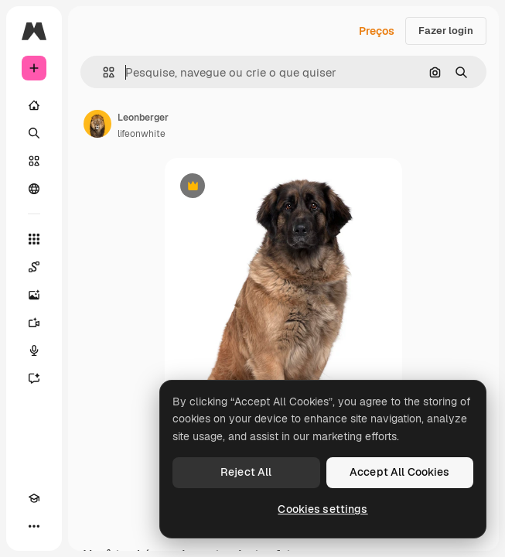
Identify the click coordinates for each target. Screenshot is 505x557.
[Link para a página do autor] (97, 124)
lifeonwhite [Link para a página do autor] (141, 134)
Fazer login (445, 30)
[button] (102, 72)
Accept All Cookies (400, 472)
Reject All (245, 472)
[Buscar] (34, 133)
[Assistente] (34, 378)
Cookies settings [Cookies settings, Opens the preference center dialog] (322, 509)
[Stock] (34, 161)
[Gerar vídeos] (34, 322)
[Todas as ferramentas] (34, 239)
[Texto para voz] (34, 350)
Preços (376, 31)
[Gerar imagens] (34, 294)
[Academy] (34, 498)
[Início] (34, 105)
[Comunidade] (34, 188)
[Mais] (34, 526)
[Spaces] (34, 267)
